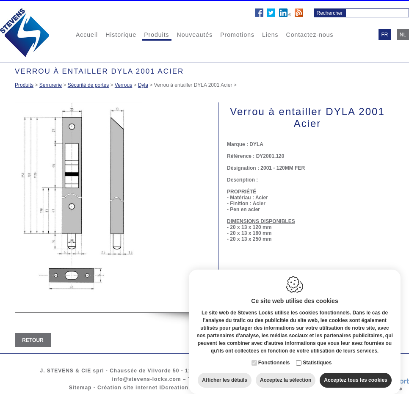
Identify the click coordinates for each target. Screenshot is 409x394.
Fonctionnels (274, 358)
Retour (32, 340)
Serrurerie (50, 85)
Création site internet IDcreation (142, 388)
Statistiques (317, 358)
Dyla (143, 85)
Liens (270, 34)
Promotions (237, 34)
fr (384, 35)
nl (403, 35)
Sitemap (80, 388)
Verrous (123, 85)
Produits (156, 34)
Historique (120, 34)
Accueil (87, 34)
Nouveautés (195, 34)
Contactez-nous (310, 34)
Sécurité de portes (88, 85)
